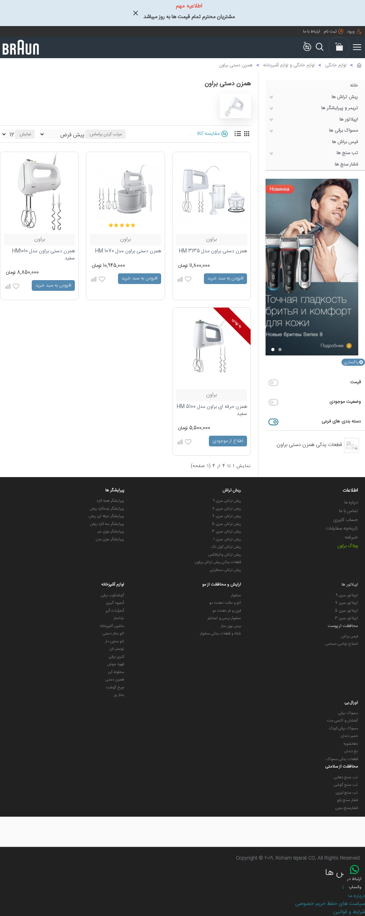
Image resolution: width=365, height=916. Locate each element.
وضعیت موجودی (345, 402)
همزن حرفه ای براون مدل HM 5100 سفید (212, 410)
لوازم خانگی (335, 65)
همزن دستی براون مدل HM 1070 (128, 251)
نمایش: (25, 134)
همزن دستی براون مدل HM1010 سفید (43, 255)
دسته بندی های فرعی (341, 421)
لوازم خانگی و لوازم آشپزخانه (289, 65)
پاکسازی (351, 362)
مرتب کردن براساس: (105, 134)
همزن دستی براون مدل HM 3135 (213, 251)
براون (211, 240)
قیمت (355, 382)
